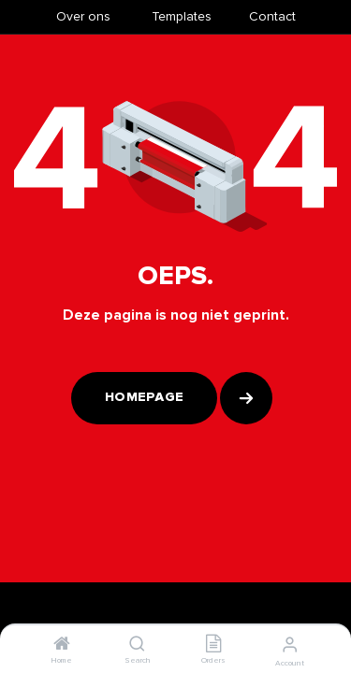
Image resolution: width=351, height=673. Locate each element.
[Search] (137, 645)
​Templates (182, 16)
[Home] (61, 645)
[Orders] (213, 645)
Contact (272, 16)
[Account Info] (290, 645)
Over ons (83, 16)
